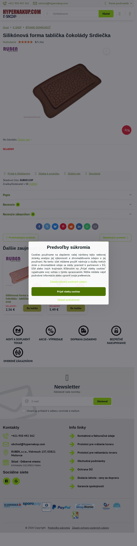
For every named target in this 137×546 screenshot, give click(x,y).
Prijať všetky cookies (68, 291)
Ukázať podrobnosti (68, 299)
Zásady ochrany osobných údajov (68, 281)
